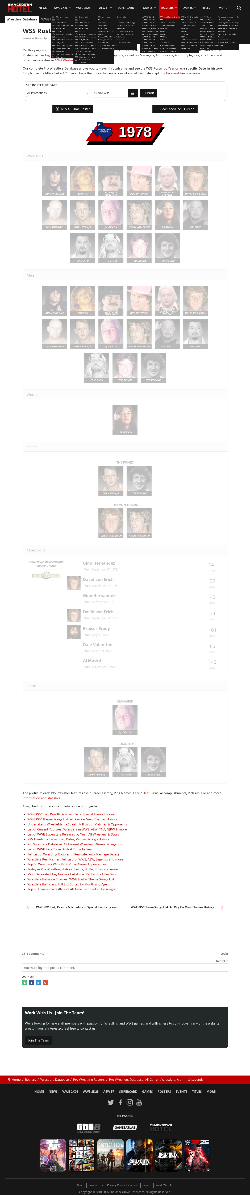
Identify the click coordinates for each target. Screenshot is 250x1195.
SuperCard (126, 8)
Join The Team (38, 1040)
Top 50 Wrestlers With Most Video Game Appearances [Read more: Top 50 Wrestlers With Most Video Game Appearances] (66, 864)
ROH (129, 19)
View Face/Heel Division (175, 109)
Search (147, 1185)
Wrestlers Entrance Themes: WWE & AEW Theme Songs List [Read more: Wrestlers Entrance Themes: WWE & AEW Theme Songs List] (70, 879)
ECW (151, 19)
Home (39, 1091)
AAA (119, 19)
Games (148, 8)
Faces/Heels (223, 19)
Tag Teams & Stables (60, 55)
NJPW (108, 19)
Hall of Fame (202, 19)
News (43, 8)
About (81, 1185)
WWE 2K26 (60, 8)
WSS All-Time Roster (73, 109)
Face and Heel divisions (183, 73)
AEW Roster (71, 19)
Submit (149, 93)
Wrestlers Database (22, 19)
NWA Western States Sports (75, 60)
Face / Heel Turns (146, 793)
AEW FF (104, 8)
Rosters (167, 8)
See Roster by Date (41, 85)
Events (187, 8)
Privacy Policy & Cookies (123, 1185)
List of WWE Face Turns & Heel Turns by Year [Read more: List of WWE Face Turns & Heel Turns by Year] (60, 849)
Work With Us (165, 1185)
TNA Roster (92, 19)
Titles (205, 8)
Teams (163, 19)
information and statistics (41, 798)
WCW (140, 19)
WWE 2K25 (83, 8)
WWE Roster (50, 19)
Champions (180, 19)
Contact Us (96, 1185)
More (223, 8)
